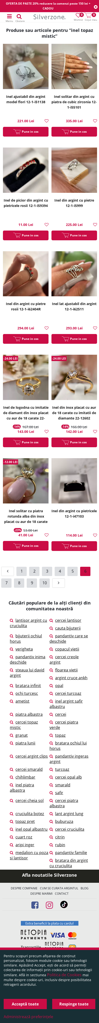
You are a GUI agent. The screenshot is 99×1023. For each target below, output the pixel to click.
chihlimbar (22, 777)
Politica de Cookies (64, 974)
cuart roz (21, 837)
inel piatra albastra (22, 787)
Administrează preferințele (28, 1016)
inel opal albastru (29, 829)
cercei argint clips (29, 756)
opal (56, 685)
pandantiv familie (68, 852)
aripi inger (22, 844)
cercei (58, 714)
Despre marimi (41, 894)
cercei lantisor (65, 620)
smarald (60, 785)
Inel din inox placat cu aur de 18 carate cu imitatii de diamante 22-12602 (74, 412)
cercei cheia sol (27, 800)
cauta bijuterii (65, 628)
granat (19, 735)
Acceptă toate (25, 1004)
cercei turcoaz (65, 693)
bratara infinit (25, 685)
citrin (57, 837)
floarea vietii (64, 670)
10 (44, 583)
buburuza (61, 821)
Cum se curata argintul (59, 888)
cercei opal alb (66, 777)
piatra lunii (22, 743)
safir (56, 792)
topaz (58, 735)
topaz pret (22, 821)
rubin (57, 844)
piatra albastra (26, 714)
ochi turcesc (24, 693)
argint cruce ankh (68, 677)
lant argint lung (66, 813)
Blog (84, 888)
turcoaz (59, 769)
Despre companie (24, 888)
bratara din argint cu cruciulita (69, 863)
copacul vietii (64, 649)
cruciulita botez (27, 813)
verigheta (21, 649)
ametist (19, 701)
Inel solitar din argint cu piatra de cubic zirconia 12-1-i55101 (74, 102)
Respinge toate (73, 1004)
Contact (62, 894)
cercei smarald (26, 769)
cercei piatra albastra (64, 803)
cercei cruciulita (67, 829)
